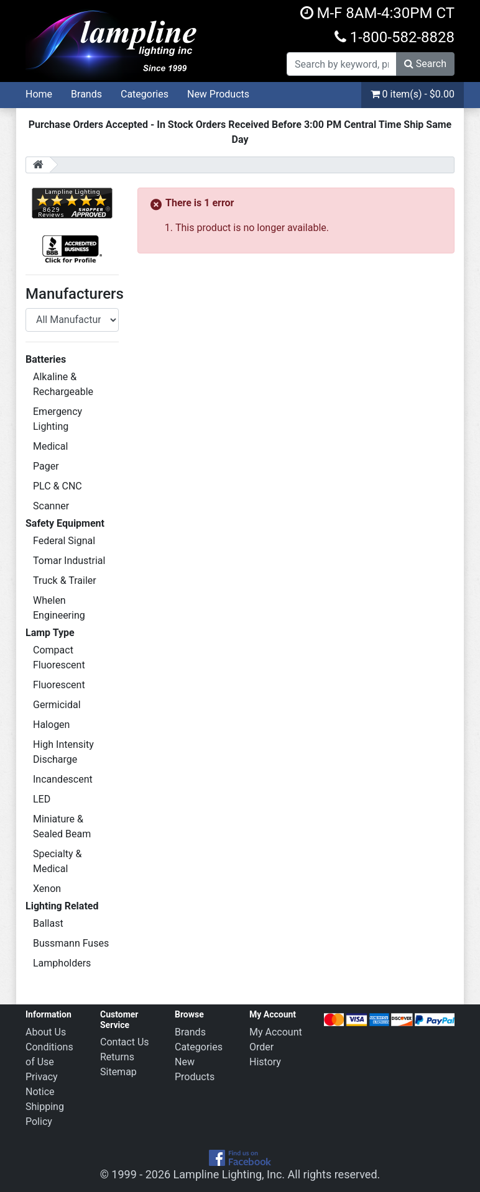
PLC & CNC (57, 486)
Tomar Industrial (69, 560)
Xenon (47, 888)
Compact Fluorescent (59, 657)
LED (41, 799)
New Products (218, 94)
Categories (144, 94)
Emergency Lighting (57, 419)
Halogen (51, 724)
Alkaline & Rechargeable (63, 384)
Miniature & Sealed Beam (62, 826)
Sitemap (118, 1072)
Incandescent (63, 779)
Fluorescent (59, 685)
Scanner (51, 506)
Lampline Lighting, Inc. (229, 1174)
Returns (117, 1057)
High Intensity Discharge (63, 752)
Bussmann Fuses (71, 943)
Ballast (48, 923)
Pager (46, 466)
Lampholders (62, 963)
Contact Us (124, 1042)
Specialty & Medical (57, 861)
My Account (275, 1032)
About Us (45, 1032)
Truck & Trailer (64, 580)
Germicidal (57, 705)
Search (425, 64)
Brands (86, 94)
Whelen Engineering (59, 607)
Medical (50, 446)
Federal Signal (64, 541)
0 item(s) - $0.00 (413, 94)
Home (38, 94)
